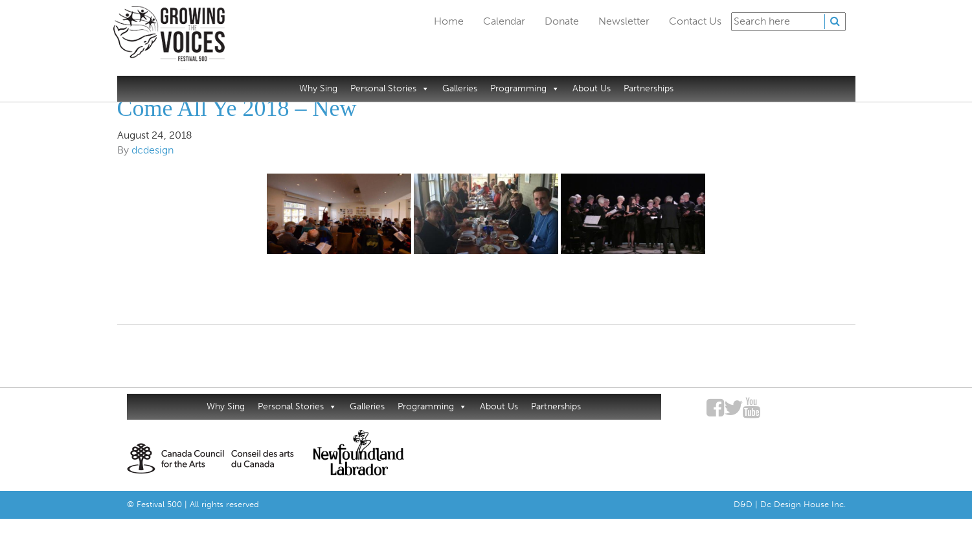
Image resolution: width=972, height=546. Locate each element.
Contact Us (695, 21)
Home (449, 21)
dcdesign (152, 150)
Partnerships (648, 88)
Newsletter (624, 21)
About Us (591, 88)
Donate (562, 21)
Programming (524, 88)
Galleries (459, 88)
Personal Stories (389, 88)
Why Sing (318, 88)
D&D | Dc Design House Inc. (790, 504)
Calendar (504, 21)
